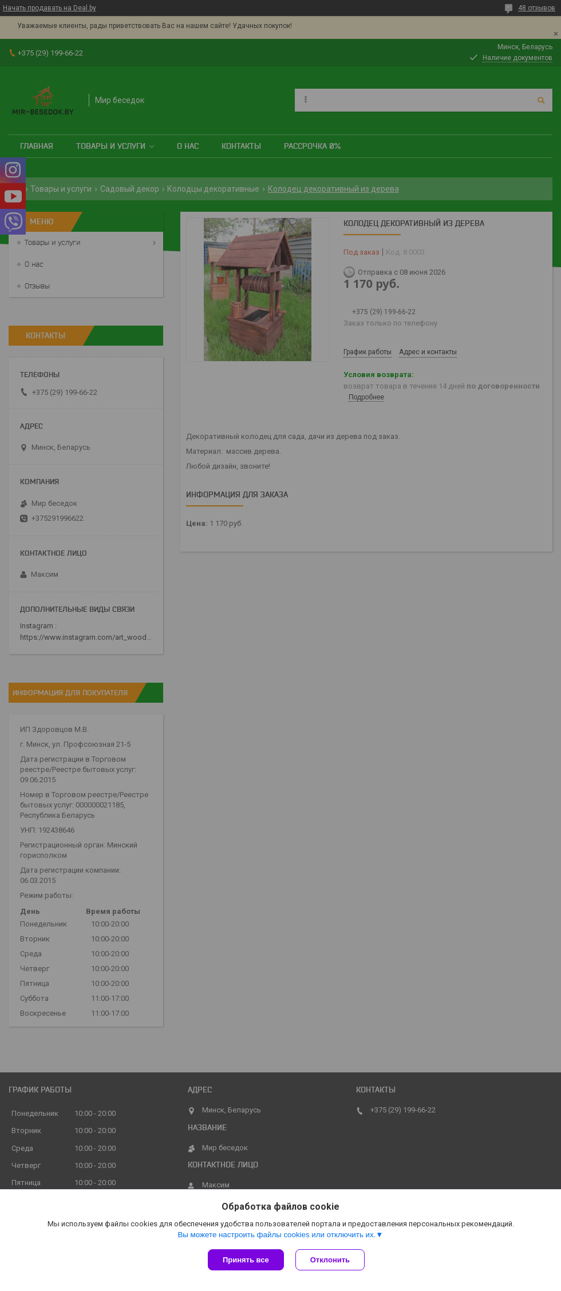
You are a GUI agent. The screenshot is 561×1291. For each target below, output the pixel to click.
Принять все (246, 1260)
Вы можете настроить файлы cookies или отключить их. (276, 1234)
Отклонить (330, 1260)
